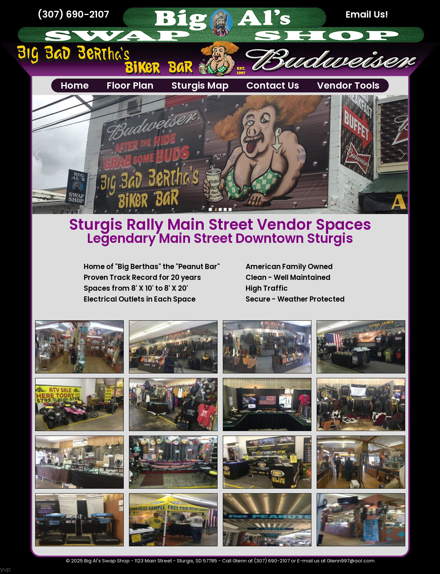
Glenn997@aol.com (351, 560)
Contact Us (272, 85)
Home (75, 85)
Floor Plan (130, 85)
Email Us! (366, 14)
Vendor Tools (348, 85)
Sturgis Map (200, 85)
